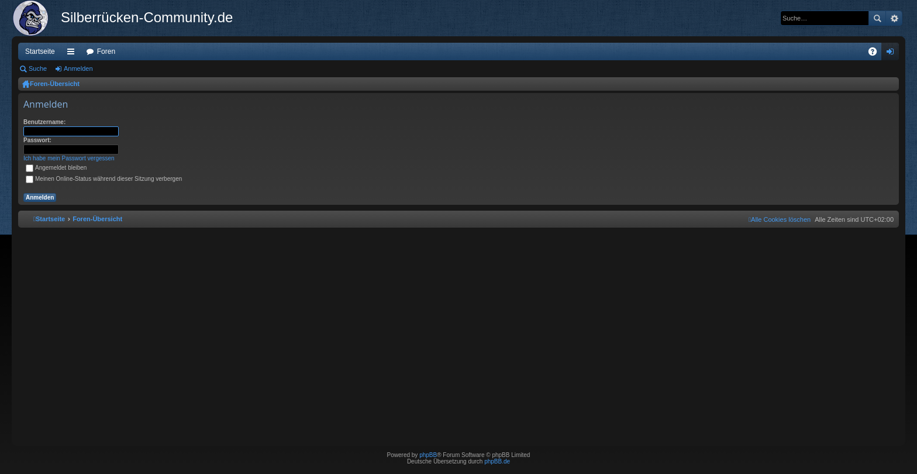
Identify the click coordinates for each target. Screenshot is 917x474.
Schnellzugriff (73, 53)
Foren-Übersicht (55, 83)
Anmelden (78, 68)
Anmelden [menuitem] (893, 53)
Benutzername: (44, 122)
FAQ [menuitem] (876, 53)
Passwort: (37, 140)
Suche (877, 18)
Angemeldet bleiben (56, 167)
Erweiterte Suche (894, 18)
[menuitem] (780, 219)
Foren (106, 51)
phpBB (428, 455)
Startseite (40, 51)
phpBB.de (497, 461)
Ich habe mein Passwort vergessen (69, 158)
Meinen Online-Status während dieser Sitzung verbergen (104, 179)
